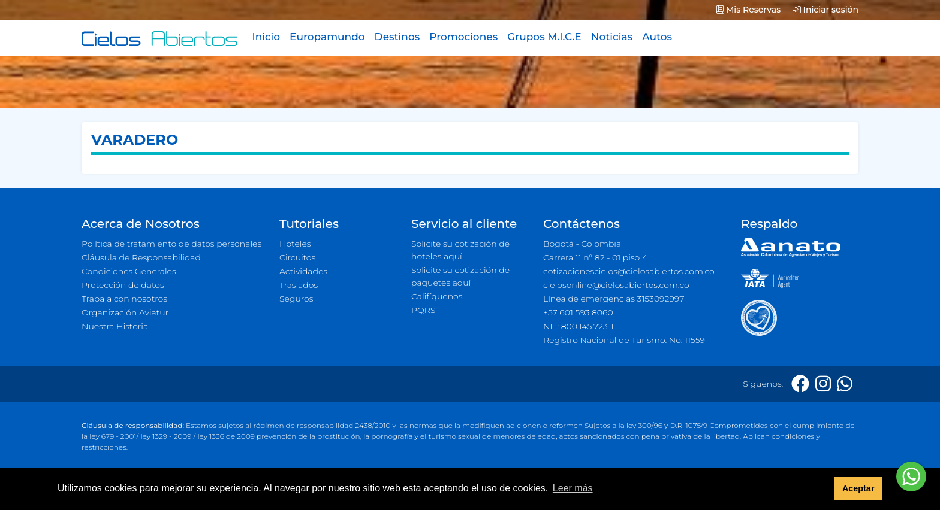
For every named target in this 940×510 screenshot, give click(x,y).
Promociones (463, 36)
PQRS (423, 310)
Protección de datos (123, 285)
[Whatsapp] (844, 384)
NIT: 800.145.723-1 (578, 326)
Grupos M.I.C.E (544, 36)
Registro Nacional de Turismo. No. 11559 (624, 340)
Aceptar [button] (858, 488)
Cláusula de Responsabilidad (141, 257)
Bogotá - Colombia (582, 243)
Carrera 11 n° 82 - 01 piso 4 (595, 257)
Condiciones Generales (129, 271)
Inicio (266, 36)
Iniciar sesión (825, 9)
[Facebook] (800, 384)
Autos (657, 36)
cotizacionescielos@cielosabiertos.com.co (629, 271)
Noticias (611, 36)
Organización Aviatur (125, 312)
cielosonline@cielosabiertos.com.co (616, 285)
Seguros (296, 298)
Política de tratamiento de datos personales (171, 243)
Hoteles (295, 243)
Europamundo (327, 36)
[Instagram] (823, 384)
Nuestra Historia (115, 326)
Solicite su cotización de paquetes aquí (460, 276)
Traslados (298, 285)
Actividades (303, 271)
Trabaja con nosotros (124, 298)
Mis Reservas (748, 9)
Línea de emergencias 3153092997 (613, 298)
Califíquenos (436, 296)
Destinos (397, 36)
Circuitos (297, 257)
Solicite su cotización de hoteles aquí (460, 250)
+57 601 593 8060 (578, 312)
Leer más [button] (573, 488)
